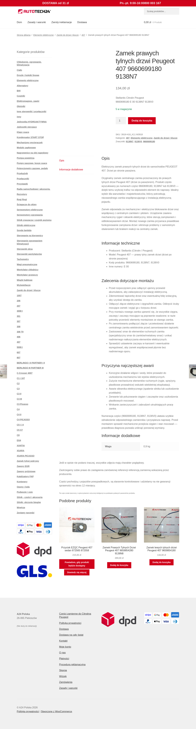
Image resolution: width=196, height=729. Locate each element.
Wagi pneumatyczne (27, 264)
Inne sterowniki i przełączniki (31, 111)
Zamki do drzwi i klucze (68, 35)
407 (83, 35)
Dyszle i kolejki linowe (28, 75)
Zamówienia (65, 682)
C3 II (19, 393)
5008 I (20, 347)
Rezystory (22, 194)
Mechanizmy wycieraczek (30, 142)
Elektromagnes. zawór (28, 101)
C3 (18, 388)
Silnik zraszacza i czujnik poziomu (34, 220)
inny (19, 116)
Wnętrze (21, 507)
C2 (18, 383)
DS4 (19, 440)
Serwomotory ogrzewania (30, 215)
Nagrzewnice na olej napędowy (32, 153)
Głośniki (21, 106)
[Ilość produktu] (121, 120)
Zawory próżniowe (26, 471)
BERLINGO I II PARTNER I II (31, 363)
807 (18, 357)
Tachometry (23, 259)
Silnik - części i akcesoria (29, 497)
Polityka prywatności (70, 623)
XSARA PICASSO (25, 456)
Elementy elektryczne (43, 35)
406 (18, 337)
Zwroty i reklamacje (61, 22)
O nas (62, 652)
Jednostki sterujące (27, 127)
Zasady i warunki (36, 22)
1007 (19, 295)
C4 (18, 409)
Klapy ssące (23, 132)
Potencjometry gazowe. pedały (32, 168)
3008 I (20, 311)
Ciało (19, 70)
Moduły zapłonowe (26, 147)
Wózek (63, 676)
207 (18, 306)
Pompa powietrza (25, 158)
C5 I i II (20, 425)
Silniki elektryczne (26, 225)
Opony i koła (23, 487)
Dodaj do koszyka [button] (119, 565)
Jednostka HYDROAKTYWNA (32, 122)
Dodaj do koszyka (142, 120)
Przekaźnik (22, 173)
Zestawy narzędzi (25, 512)
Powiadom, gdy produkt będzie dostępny (77, 564)
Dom (19, 22)
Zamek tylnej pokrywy (28, 461)
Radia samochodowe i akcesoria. (33, 189)
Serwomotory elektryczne (30, 209)
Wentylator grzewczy (27, 275)
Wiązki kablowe (25, 280)
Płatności (64, 658)
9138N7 (129, 141)
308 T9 (20, 332)
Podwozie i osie (25, 492)
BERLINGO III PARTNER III (30, 368)
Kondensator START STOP (30, 137)
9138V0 (138, 141)
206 (18, 300)
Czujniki (21, 96)
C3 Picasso (22, 404)
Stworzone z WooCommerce (56, 711)
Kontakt (63, 641)
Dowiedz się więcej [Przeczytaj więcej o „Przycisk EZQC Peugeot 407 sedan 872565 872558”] (76, 572)
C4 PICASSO (23, 419)
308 (18, 326)
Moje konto (65, 646)
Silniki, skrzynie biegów (29, 502)
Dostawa (82, 22)
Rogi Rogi (22, 199)
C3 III (19, 399)
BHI (18, 90)
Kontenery (22, 481)
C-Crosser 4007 (25, 373)
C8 (18, 435)
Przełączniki (23, 178)
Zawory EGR (23, 466)
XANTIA (21, 445)
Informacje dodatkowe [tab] (71, 169)
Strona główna (24, 35)
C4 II (19, 414)
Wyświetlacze (24, 285)
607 (18, 352)
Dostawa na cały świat (71, 635)
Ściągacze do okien (26, 204)
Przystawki (22, 184)
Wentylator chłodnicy (27, 269)
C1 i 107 (21, 378)
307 (18, 321)
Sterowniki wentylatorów (29, 254)
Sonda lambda (24, 230)
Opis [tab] (61, 160)
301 (18, 316)
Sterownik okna (25, 249)
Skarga (63, 670)
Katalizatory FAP (25, 476)
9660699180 (149, 141)
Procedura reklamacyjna (72, 664)
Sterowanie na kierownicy (30, 235)
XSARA (20, 450)
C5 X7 (20, 430)
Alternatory (22, 85)
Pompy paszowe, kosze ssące (32, 163)
